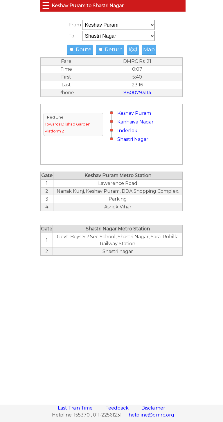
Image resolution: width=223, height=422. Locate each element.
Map (149, 49)
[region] (111, 327)
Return (111, 49)
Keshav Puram (134, 113)
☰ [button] (46, 5)
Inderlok (127, 130)
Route (80, 49)
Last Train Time (76, 408)
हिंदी (133, 49)
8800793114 (137, 92)
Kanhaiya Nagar (135, 122)
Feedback (117, 408)
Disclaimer (153, 408)
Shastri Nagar (132, 139)
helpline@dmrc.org (151, 415)
